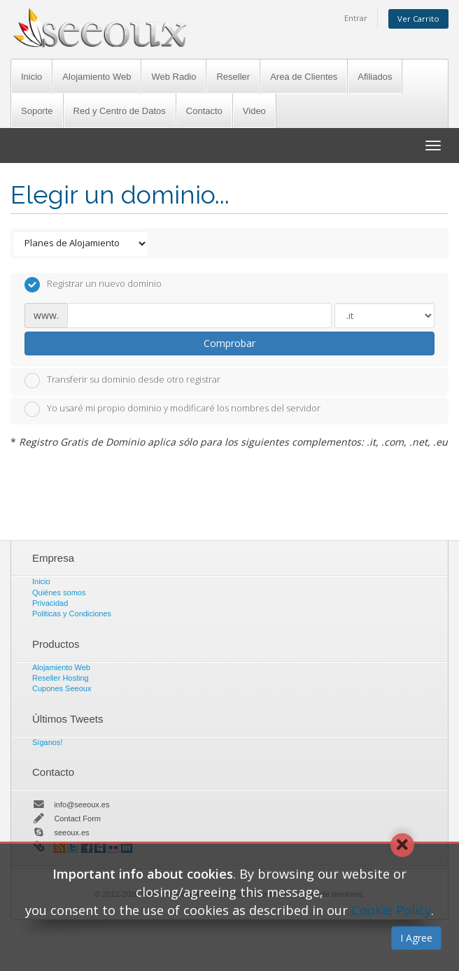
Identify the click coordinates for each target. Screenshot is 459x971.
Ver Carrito (418, 18)
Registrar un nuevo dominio (93, 284)
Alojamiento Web (96, 76)
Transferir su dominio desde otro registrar (122, 380)
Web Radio (173, 76)
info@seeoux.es (81, 804)
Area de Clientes (303, 76)
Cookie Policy (391, 910)
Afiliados (375, 76)
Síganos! (47, 742)
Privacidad (50, 603)
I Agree (416, 937)
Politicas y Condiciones (71, 613)
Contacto (204, 111)
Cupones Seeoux (61, 688)
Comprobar (229, 343)
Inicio (31, 76)
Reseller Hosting (60, 678)
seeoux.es (71, 832)
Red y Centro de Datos (119, 111)
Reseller (233, 76)
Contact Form (77, 818)
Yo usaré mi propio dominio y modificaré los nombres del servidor (172, 409)
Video (254, 111)
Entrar (355, 18)
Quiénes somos (58, 592)
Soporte (37, 111)
